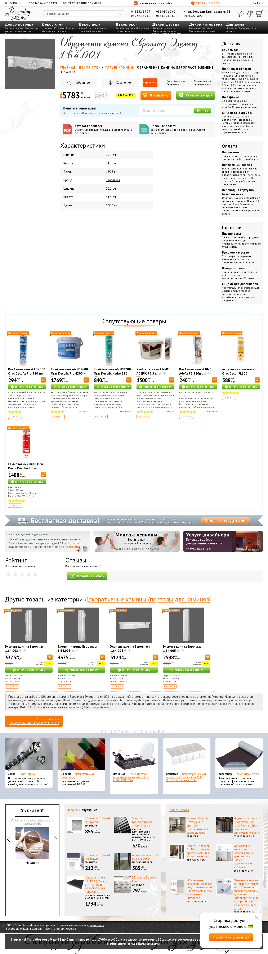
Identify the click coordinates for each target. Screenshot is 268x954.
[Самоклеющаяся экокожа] (239, 755)
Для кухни (231, 28)
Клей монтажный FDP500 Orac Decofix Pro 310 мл (26, 371)
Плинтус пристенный (97, 28)
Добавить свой (87, 576)
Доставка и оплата (42, 3)
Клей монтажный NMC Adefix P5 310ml (195, 371)
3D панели (59, 28)
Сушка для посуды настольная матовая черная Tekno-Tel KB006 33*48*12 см (131, 777)
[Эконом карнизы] (29, 755)
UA (254, 3)
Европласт (173, 84)
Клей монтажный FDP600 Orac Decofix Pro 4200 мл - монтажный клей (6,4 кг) (69, 375)
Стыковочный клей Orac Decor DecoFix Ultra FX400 (26, 468)
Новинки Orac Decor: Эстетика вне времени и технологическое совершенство (200, 825)
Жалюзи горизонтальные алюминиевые (142, 821)
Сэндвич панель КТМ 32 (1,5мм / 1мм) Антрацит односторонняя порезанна (95, 884)
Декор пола (89, 24)
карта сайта (97, 925)
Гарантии (232, 227)
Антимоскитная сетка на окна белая (145, 856)
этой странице (69, 547)
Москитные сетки (124, 31)
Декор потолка (19, 24)
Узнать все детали (225, 520)
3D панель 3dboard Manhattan (97, 856)
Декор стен (52, 24)
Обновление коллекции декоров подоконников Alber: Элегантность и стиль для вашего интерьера (200, 889)
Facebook (12, 929)
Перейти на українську (231, 937)
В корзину (156, 95)
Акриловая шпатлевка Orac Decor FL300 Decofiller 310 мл (238, 373)
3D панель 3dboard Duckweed (97, 820)
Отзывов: (83, 411)
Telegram (58, 929)
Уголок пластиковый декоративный (77, 775)
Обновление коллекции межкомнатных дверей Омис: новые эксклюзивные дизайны (243, 856)
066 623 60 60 (165, 16)
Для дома (235, 24)
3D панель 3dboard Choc (144, 879)
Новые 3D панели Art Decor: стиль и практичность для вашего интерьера (199, 851)
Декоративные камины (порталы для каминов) (147, 599)
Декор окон (127, 24)
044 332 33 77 (140, 11)
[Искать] (120, 13)
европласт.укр (202, 84)
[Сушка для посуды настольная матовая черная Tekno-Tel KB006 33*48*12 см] (134, 755)
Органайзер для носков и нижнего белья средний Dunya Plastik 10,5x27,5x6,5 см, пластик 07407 (186, 777)
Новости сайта (179, 810)
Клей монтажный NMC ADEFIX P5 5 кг (153, 371)
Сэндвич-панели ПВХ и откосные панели (97, 896)
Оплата (230, 146)
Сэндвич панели (57, 31)
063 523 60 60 (140, 16)
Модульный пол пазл (90, 31)
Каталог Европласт (105, 129)
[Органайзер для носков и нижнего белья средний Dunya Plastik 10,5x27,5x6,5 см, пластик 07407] (186, 755)
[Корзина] (259, 13)
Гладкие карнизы (14, 28)
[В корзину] (43, 380)
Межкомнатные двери (201, 28)
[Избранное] (241, 13)
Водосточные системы (163, 31)
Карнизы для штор (125, 28)
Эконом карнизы (27, 774)
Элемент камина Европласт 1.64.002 (34, 723)
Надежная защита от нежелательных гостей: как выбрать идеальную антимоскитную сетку (247, 825)
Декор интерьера (205, 24)
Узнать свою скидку (29, 387)
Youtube (71, 929)
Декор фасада (165, 24)
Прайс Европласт (181, 129)
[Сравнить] (250, 13)
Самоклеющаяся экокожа (248, 774)
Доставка (232, 44)
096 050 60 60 (165, 11)
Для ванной (244, 28)
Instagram (35, 929)
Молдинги (47, 28)
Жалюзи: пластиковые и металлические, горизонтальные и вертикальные (143, 834)
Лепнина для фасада (163, 28)
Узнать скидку (195, 95)
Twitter (24, 929)
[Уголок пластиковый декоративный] (81, 755)
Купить (202, 110)
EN (258, 3)
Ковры (82, 28)
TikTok (47, 929)
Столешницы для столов (201, 31)
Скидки (205, 3)
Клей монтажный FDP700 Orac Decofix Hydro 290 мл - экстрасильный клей (112, 373)
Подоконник (142, 28)
